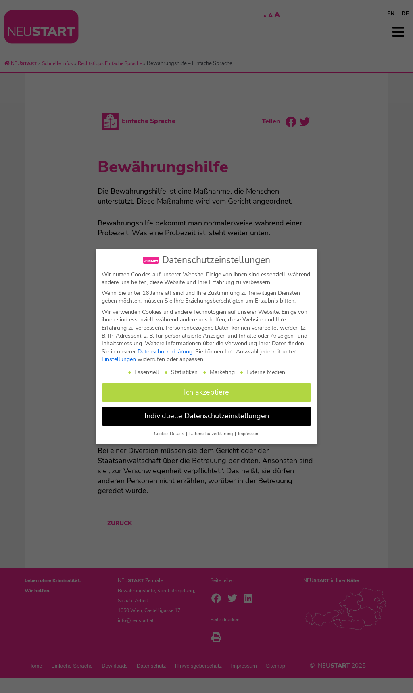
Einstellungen (119, 359)
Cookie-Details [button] (169, 434)
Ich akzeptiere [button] (206, 392)
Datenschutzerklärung (165, 351)
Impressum (248, 434)
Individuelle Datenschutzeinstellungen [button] (206, 416)
